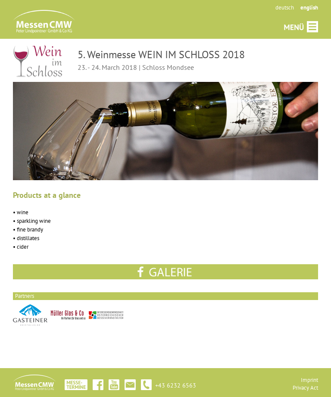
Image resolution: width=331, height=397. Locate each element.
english (309, 7)
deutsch (284, 7)
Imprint (309, 380)
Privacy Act (305, 387)
